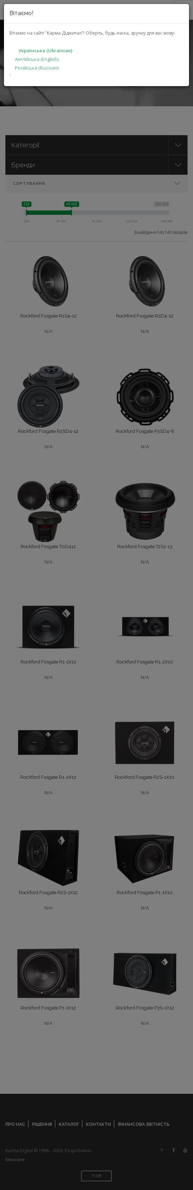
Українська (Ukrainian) (45, 50)
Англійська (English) (37, 59)
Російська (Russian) (37, 68)
